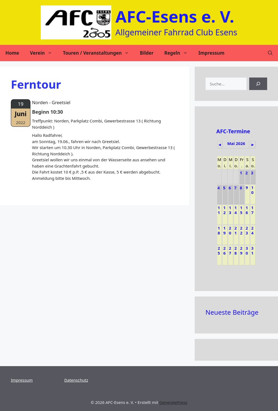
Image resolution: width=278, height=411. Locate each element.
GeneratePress (173, 402)
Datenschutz (76, 380)
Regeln (178, 53)
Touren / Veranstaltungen (99, 53)
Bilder (146, 53)
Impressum (211, 53)
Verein (43, 53)
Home (12, 53)
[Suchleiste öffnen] (270, 53)
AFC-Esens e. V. (174, 16)
